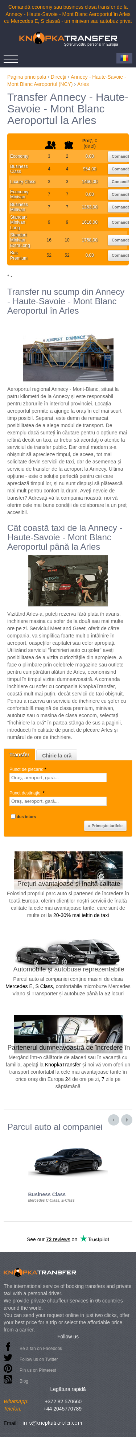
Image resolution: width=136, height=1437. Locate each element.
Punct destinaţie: (27, 793)
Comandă (121, 156)
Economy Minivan (19, 194)
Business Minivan (19, 207)
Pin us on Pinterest (38, 1370)
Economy (19, 156)
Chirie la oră (56, 756)
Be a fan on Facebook (41, 1348)
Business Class (19, 169)
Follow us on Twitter (39, 1359)
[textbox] (58, 777)
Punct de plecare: (28, 769)
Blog (24, 1381)
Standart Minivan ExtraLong (20, 240)
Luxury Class (22, 181)
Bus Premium (19, 255)
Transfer (19, 754)
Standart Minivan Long (18, 222)
